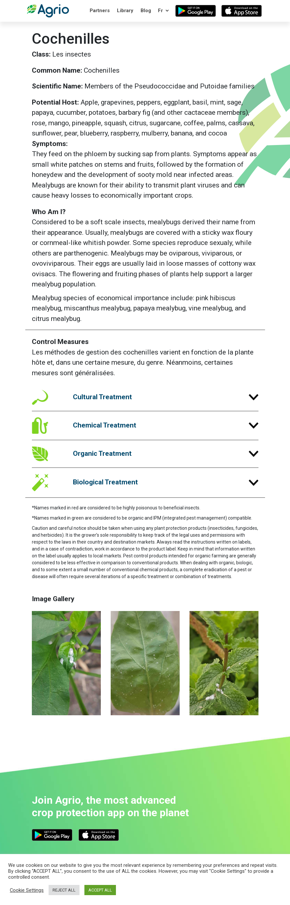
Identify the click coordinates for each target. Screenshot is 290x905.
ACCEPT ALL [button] (100, 890)
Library (125, 10)
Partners (100, 10)
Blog (146, 10)
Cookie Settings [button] (27, 890)
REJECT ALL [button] (64, 890)
